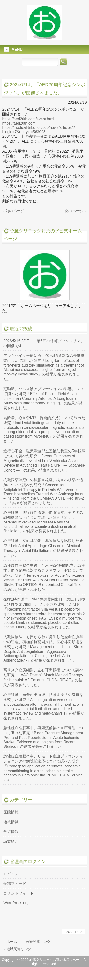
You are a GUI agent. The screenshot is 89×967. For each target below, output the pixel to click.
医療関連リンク (38, 941)
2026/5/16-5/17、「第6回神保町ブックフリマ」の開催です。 (43, 343)
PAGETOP (74, 932)
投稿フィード (14, 884)
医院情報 (11, 812)
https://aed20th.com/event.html (28, 119)
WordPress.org (15, 903)
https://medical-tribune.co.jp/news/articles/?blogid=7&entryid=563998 (38, 130)
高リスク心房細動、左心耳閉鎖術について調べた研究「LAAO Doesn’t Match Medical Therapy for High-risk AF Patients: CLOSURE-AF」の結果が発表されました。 (43, 677)
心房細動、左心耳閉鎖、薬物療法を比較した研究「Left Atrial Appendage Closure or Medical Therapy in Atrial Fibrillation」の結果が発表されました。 (43, 548)
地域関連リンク (18, 949)
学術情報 (11, 832)
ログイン (11, 874)
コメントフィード (18, 893)
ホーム (11, 941)
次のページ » (76, 211)
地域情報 (11, 822)
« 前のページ (13, 211)
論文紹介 (11, 841)
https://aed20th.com (19, 123)
